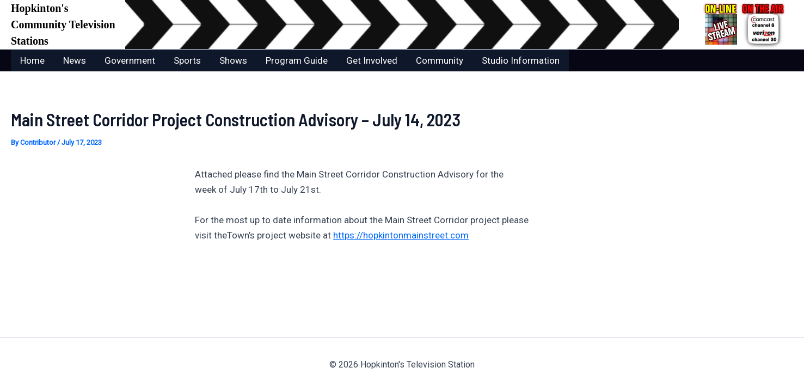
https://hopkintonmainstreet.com (401, 235)
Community (439, 60)
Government (130, 60)
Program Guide (297, 60)
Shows (233, 60)
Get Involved (371, 60)
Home (32, 60)
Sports (187, 60)
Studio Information (521, 60)
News (74, 60)
